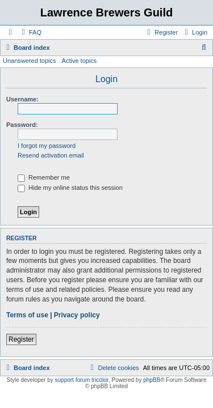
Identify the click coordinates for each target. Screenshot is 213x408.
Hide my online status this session (70, 187)
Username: (22, 99)
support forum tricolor (81, 380)
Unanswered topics (29, 60)
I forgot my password (47, 145)
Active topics (79, 60)
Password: (22, 124)
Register (21, 339)
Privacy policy (77, 315)
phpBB (151, 380)
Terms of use (27, 315)
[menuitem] (30, 32)
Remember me (44, 177)
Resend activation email (51, 155)
